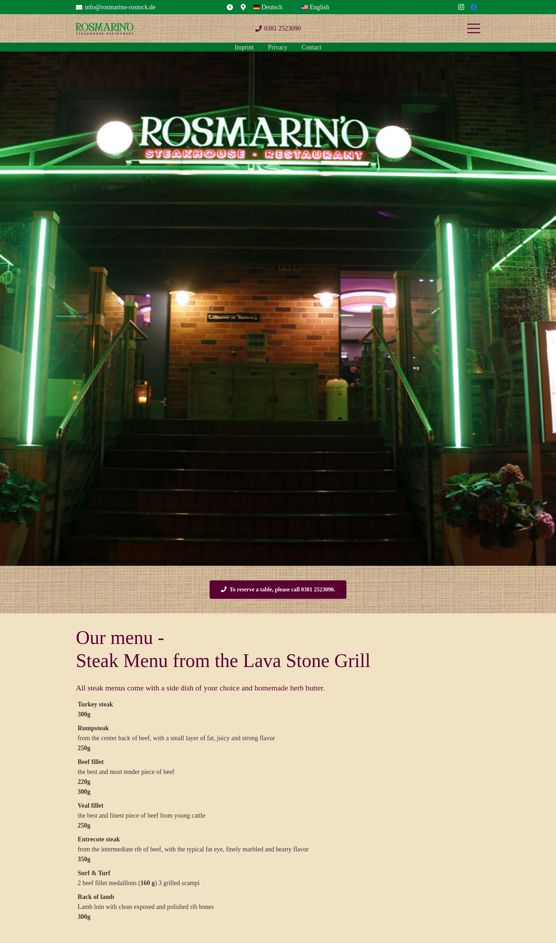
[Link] (230, 7)
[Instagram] (461, 7)
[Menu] (473, 28)
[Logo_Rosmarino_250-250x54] (104, 28)
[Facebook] (473, 7)
